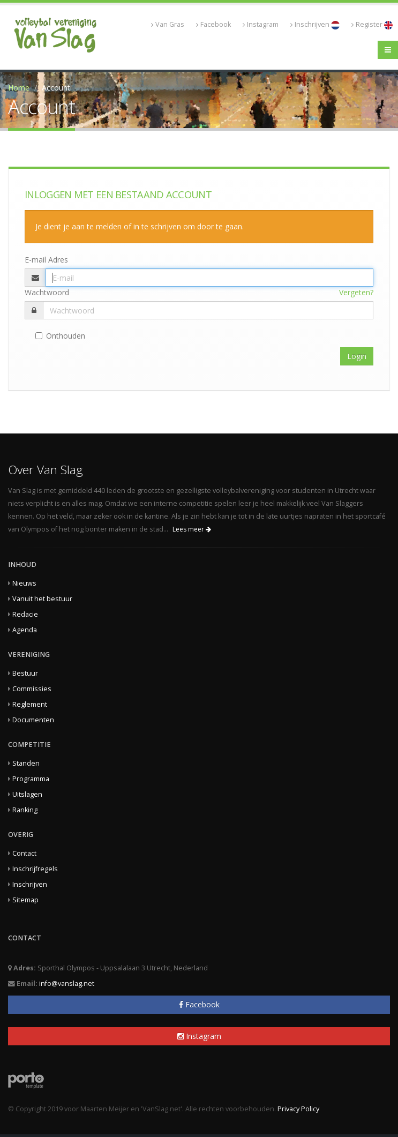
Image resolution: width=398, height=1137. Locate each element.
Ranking (24, 809)
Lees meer (191, 529)
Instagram (261, 24)
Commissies (31, 688)
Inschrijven (315, 24)
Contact (24, 853)
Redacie (25, 614)
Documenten (33, 719)
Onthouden (60, 336)
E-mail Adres (46, 260)
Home (18, 88)
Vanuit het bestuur (42, 598)
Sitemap (25, 899)
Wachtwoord (47, 292)
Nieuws (24, 583)
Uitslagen (27, 794)
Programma (30, 778)
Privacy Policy (298, 1108)
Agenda (24, 629)
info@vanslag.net (66, 983)
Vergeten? (356, 292)
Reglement (29, 704)
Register (372, 24)
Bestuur (25, 673)
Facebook (213, 24)
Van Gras (167, 24)
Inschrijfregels (35, 868)
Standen (26, 763)
